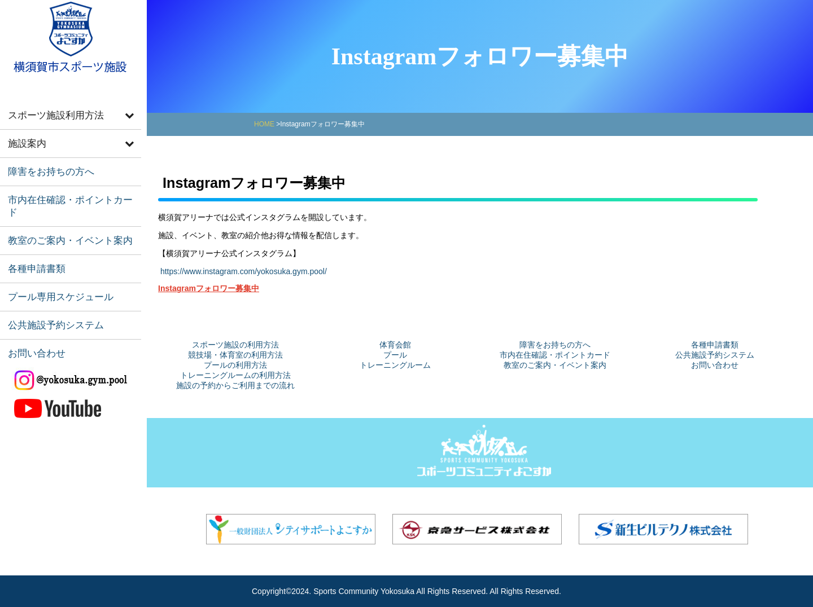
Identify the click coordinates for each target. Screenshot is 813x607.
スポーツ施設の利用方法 (235, 344)
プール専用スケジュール (53, 262)
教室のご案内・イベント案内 (62, 212)
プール (395, 354)
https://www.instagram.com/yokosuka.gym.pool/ (243, 271)
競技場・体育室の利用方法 (235, 354)
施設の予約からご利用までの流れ (235, 385)
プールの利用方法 (235, 365)
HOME (264, 124)
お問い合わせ (32, 311)
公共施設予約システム (49, 287)
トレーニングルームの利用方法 (235, 375)
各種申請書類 (32, 237)
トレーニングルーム (395, 365)
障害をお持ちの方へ (45, 163)
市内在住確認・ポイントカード (66, 187)
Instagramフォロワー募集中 (208, 288)
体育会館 (395, 344)
